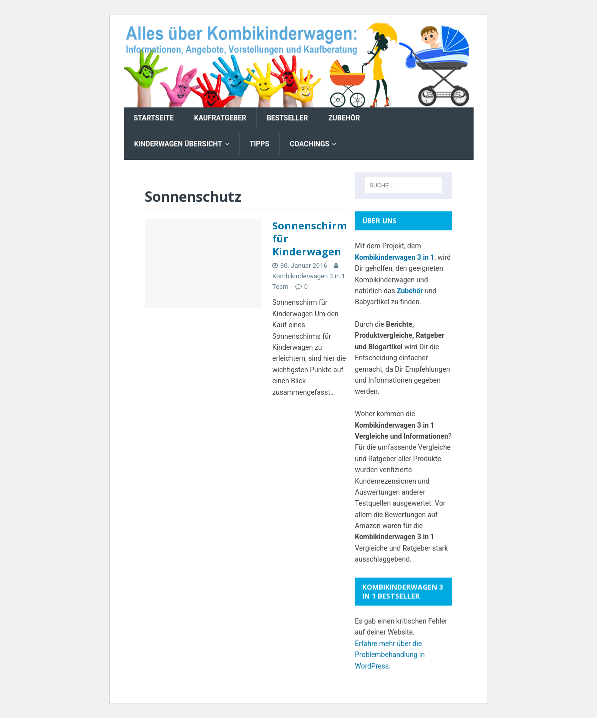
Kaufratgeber (220, 118)
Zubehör (344, 118)
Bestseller (287, 118)
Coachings (309, 144)
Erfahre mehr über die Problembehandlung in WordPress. (390, 655)
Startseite (154, 118)
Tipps (259, 144)
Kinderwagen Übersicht (178, 144)
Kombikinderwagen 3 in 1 (394, 257)
